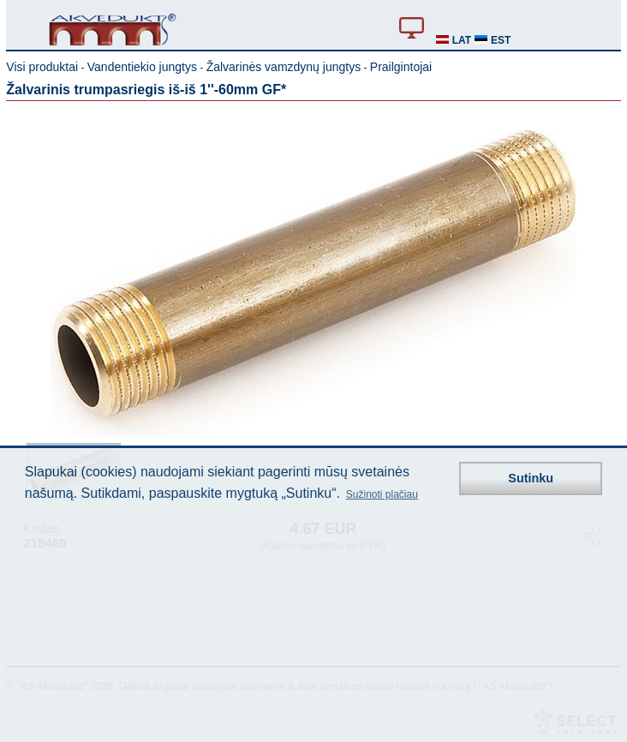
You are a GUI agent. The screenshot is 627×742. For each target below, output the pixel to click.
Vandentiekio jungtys (142, 67)
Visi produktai (42, 67)
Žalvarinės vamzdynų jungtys (283, 67)
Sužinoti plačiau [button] (382, 494)
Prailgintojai (401, 67)
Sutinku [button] (530, 478)
